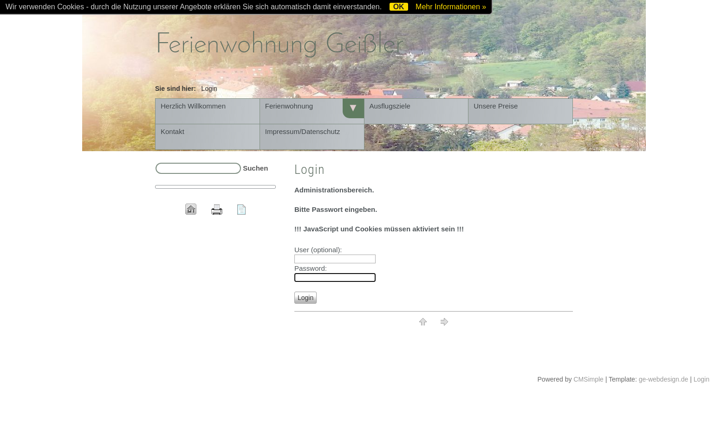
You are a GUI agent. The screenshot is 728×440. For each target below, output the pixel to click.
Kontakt (172, 131)
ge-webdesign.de (664, 379)
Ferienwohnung (289, 106)
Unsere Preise (496, 106)
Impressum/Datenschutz (302, 131)
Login (701, 379)
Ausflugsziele (390, 106)
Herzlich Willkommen (193, 106)
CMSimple (588, 379)
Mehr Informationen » (451, 7)
